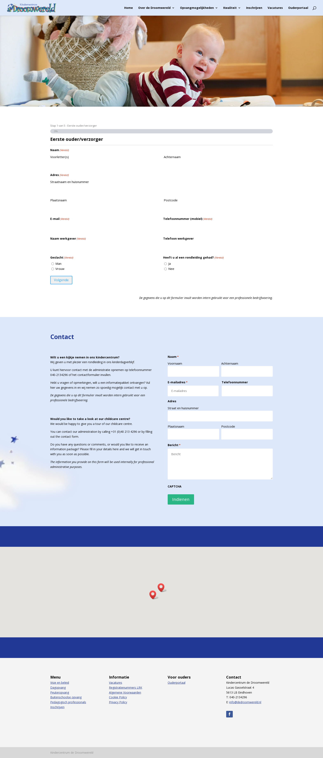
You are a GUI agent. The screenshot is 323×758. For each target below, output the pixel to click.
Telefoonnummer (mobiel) (187, 219)
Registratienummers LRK (125, 687)
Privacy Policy (118, 702)
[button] (162, 587)
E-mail (59, 219)
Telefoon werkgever (178, 238)
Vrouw (59, 269)
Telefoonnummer (235, 382)
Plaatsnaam (58, 200)
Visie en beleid (59, 683)
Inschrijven (254, 8)
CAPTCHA (174, 486)
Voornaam (175, 363)
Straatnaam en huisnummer (69, 182)
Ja (169, 263)
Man (58, 263)
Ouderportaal (298, 8)
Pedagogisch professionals (68, 702)
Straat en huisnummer (183, 408)
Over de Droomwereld (154, 8)
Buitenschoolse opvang (66, 697)
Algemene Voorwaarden (125, 692)
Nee (171, 269)
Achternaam (172, 157)
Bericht (174, 445)
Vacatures (275, 8)
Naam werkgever (68, 238)
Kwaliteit (230, 8)
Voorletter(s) (59, 157)
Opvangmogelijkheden (197, 8)
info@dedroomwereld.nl (245, 702)
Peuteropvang (59, 692)
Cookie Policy (118, 697)
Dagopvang (58, 687)
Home (128, 8)
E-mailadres (177, 382)
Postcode (171, 200)
